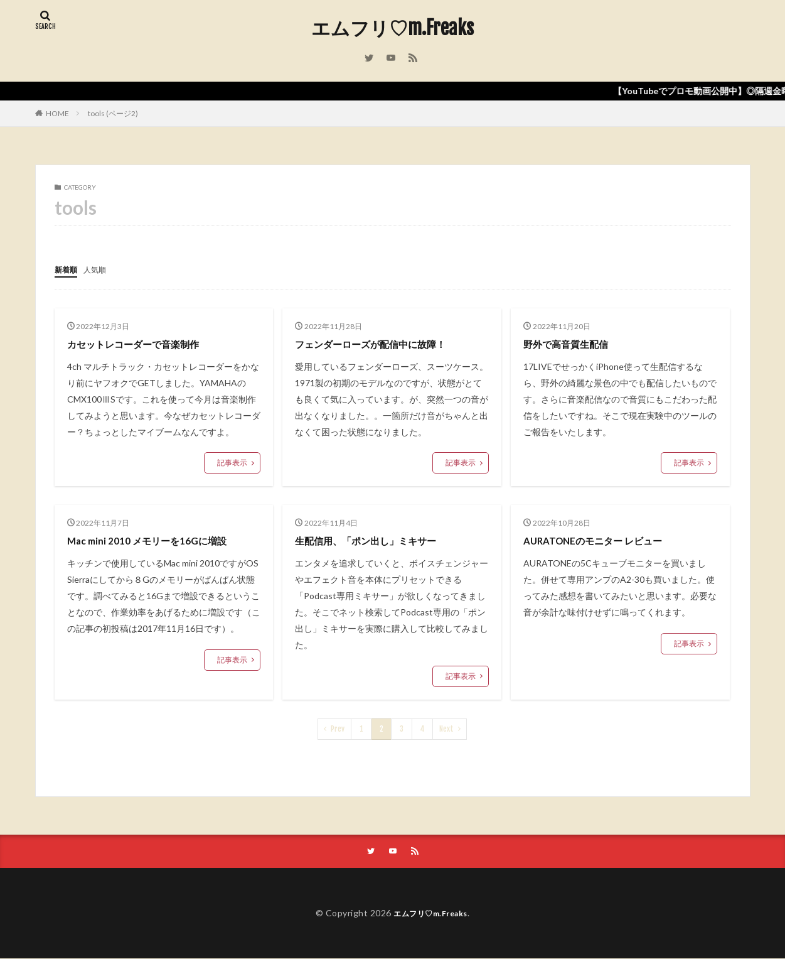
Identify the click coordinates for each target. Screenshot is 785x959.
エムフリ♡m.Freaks (392, 28)
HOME (57, 113)
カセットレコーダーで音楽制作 (146, 343)
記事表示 (232, 462)
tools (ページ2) (113, 113)
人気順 (100, 269)
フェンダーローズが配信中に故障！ (385, 343)
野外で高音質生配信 (574, 343)
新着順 (68, 269)
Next (446, 728)
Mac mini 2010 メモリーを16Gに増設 (159, 539)
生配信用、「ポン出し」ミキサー (379, 539)
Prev (337, 728)
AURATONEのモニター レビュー (605, 539)
